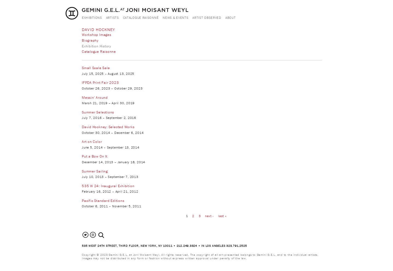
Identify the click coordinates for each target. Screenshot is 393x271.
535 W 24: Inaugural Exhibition (108, 186)
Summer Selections (98, 112)
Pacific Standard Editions (103, 200)
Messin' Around (95, 97)
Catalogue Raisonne (99, 51)
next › (209, 216)
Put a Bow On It (95, 156)
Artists (112, 18)
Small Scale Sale (96, 68)
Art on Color (92, 141)
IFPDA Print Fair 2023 (100, 82)
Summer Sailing (95, 171)
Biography (90, 40)
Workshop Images (96, 34)
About (230, 18)
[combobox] (107, 235)
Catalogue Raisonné (141, 18)
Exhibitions (92, 18)
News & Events (175, 18)
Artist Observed (206, 18)
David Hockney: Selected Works (108, 127)
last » (222, 216)
